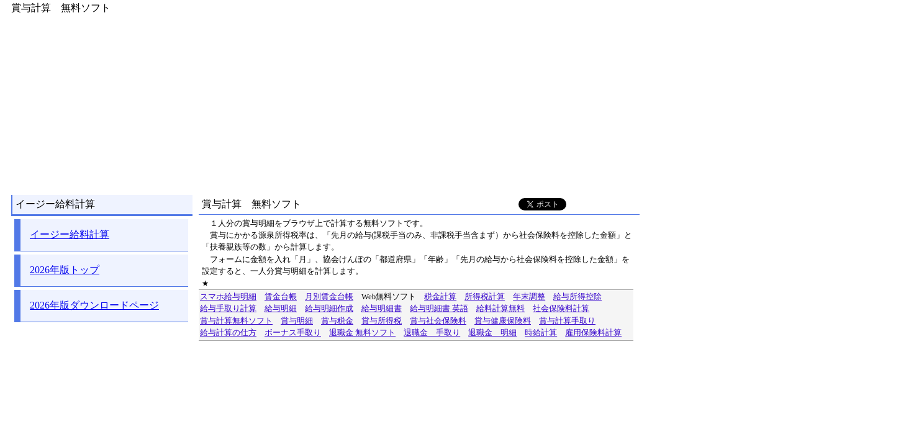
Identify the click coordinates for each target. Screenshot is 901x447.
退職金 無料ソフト (362, 332)
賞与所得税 (381, 321)
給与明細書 (381, 308)
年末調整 (529, 296)
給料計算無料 (500, 308)
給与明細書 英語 (439, 308)
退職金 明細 (492, 332)
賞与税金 (337, 321)
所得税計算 (484, 296)
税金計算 (440, 296)
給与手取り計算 (228, 308)
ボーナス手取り (293, 332)
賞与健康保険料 (502, 321)
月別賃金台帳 (329, 296)
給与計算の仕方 (228, 332)
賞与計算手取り (567, 321)
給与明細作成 (329, 308)
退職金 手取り (432, 332)
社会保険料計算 (561, 308)
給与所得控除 (577, 296)
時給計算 (541, 332)
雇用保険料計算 (593, 332)
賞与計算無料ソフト (236, 321)
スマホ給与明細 (228, 296)
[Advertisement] (322, 102)
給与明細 (281, 308)
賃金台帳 (281, 296)
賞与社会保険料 (438, 321)
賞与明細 (297, 321)
